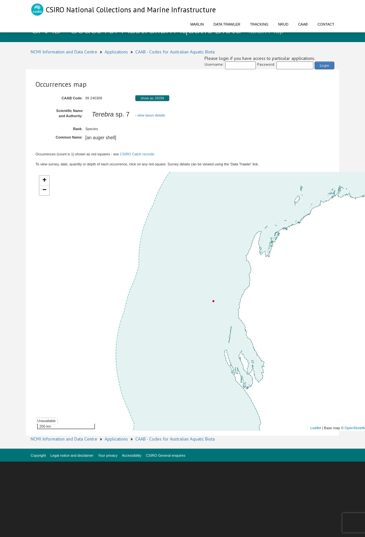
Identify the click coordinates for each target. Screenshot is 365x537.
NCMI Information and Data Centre (64, 52)
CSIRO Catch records (137, 154)
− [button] (44, 190)
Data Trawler (227, 24)
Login (324, 65)
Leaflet (315, 428)
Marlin (197, 24)
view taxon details (151, 115)
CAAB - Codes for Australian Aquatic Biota (175, 52)
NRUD (283, 24)
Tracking (259, 24)
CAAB (303, 24)
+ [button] (44, 180)
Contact (326, 24)
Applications (116, 52)
